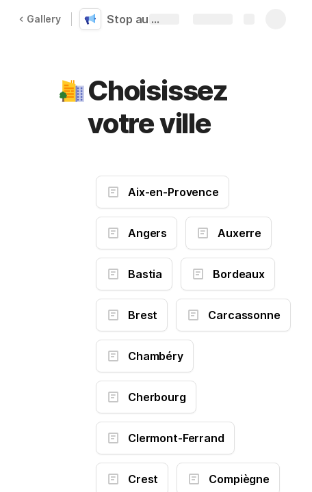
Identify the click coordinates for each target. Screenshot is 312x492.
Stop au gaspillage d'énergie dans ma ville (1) (138, 19)
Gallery (39, 19)
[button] (73, 91)
